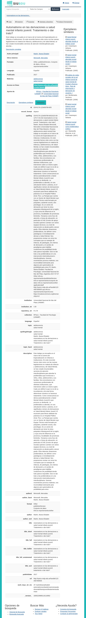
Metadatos (40, 102)
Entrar (75, 3)
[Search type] (39, 9)
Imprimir (20, 22)
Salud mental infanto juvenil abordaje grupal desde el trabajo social (71, 108)
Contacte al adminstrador (69, 614)
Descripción (11, 102)
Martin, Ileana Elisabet (41, 54)
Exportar (31, 22)
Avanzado (65, 9)
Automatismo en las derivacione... (18, 15)
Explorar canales (40, 611)
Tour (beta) (38, 614)
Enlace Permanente (65, 22)
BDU (9, 3)
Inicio (66, 3)
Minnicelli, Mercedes (41, 58)
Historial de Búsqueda (17, 612)
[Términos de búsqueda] (16, 9)
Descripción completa (13, 49)
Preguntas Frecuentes (68, 611)
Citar (10, 22)
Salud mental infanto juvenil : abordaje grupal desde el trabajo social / (71, 59)
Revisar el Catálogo (41, 609)
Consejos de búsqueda (68, 609)
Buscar (55, 9)
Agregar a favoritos (46, 22)
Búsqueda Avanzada (16, 614)
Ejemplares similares (26, 102)
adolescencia (38, 79)
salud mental (38, 81)
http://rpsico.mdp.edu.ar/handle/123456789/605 (46, 86)
